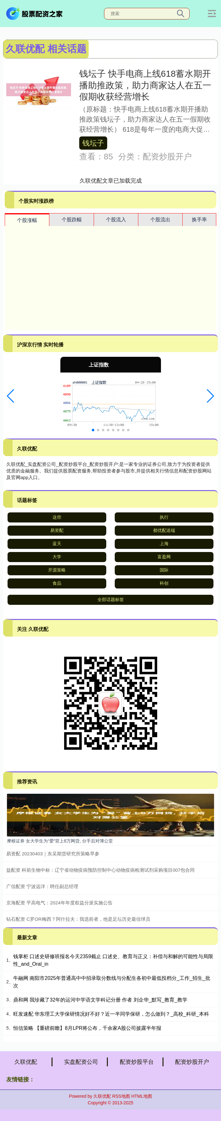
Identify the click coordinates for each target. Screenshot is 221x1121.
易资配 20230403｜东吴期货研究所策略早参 (52, 853)
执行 (164, 517)
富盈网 (164, 556)
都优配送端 (164, 530)
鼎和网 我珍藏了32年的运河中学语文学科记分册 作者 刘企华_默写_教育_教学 (100, 999)
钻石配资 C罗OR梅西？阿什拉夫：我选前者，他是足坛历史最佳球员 (78, 919)
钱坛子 (93, 143)
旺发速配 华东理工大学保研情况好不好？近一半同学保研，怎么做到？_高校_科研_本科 (111, 1014)
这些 (56, 517)
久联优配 (25, 1062)
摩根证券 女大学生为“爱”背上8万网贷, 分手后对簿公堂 (60, 840)
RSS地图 (121, 1096)
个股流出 (160, 219)
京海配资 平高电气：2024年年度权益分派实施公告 (59, 902)
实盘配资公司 (81, 1062)
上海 (164, 543)
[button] (10, 396)
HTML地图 (141, 1096)
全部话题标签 (110, 599)
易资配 (57, 530)
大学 (56, 556)
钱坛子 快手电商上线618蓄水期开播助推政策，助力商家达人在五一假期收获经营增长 (145, 85)
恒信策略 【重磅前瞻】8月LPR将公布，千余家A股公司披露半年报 (87, 1028)
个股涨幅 (27, 220)
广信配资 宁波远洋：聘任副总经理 (42, 886)
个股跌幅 (72, 219)
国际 (164, 569)
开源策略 (57, 569)
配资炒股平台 (137, 1062)
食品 (56, 583)
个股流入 (116, 219)
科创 (164, 583)
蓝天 (56, 543)
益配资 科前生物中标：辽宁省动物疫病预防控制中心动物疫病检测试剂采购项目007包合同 (100, 870)
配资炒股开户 (192, 1062)
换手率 (199, 219)
